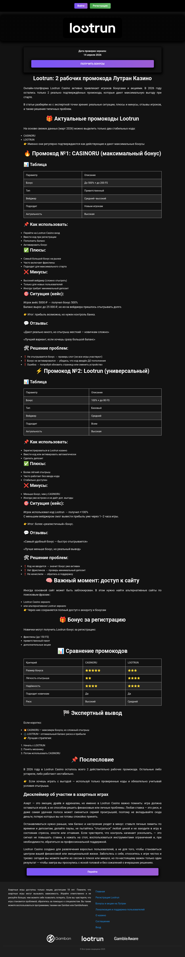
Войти (80, 5)
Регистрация (100, 5)
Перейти (92, 871)
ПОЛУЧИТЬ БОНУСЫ (92, 63)
